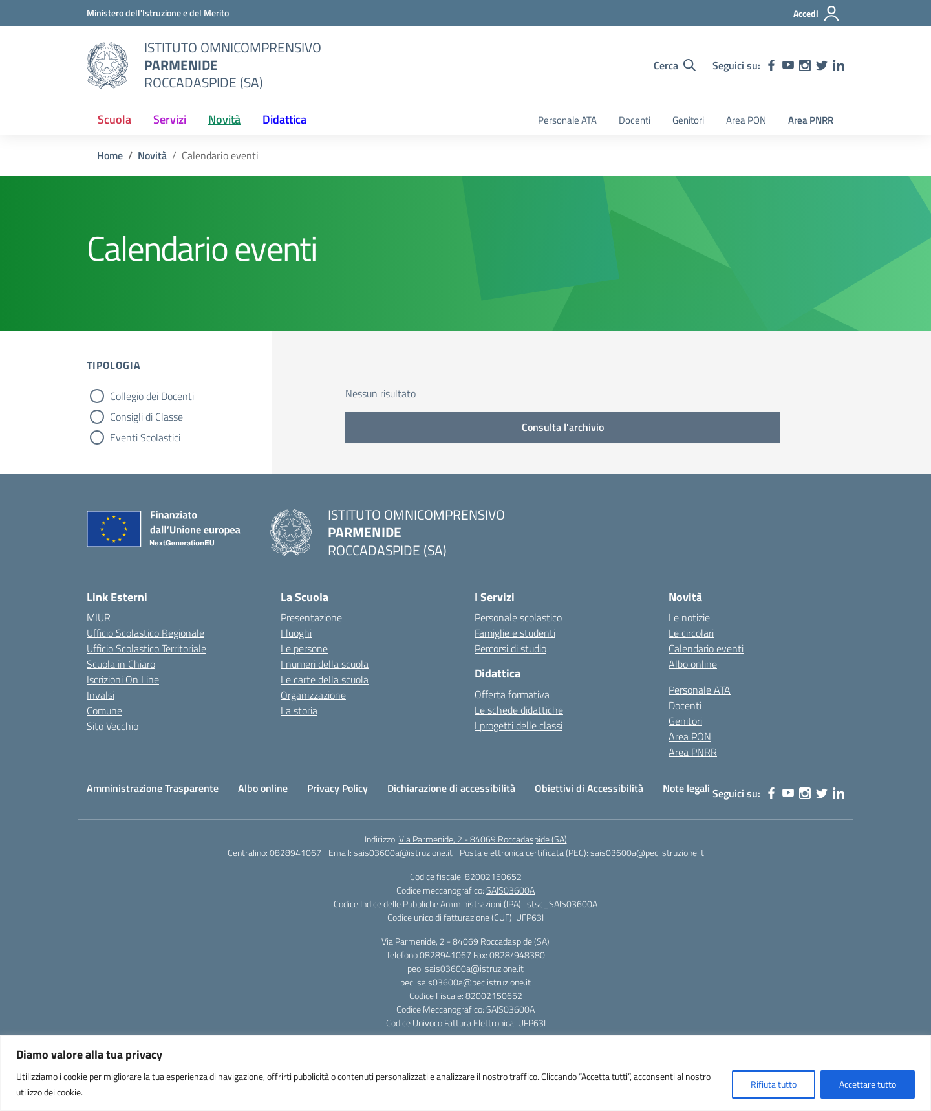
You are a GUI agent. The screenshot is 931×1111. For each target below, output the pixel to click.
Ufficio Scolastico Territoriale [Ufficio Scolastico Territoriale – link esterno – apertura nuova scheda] (146, 648)
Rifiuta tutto (774, 1084)
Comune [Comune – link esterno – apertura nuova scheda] (104, 710)
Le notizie (689, 617)
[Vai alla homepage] (107, 65)
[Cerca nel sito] (675, 65)
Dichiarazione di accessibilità (451, 788)
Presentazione (311, 617)
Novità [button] (224, 119)
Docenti (634, 120)
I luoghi (296, 633)
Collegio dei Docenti (152, 396)
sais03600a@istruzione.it (403, 852)
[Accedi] (816, 13)
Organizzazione (313, 695)
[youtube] (788, 65)
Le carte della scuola (325, 679)
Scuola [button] (114, 119)
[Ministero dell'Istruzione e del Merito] (158, 12)
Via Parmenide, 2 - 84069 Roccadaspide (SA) (483, 839)
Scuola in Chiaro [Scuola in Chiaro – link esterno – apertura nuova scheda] (121, 664)
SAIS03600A (510, 890)
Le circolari (691, 633)
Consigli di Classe (146, 416)
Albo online (693, 664)
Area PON (746, 120)
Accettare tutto (867, 1084)
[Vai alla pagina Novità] (152, 155)
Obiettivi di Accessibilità (589, 788)
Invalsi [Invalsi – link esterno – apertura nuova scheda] (100, 695)
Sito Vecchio (112, 726)
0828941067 (295, 852)
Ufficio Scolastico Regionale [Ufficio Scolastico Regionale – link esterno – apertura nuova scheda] (145, 633)
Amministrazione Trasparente (153, 788)
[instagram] (805, 65)
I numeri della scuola (325, 664)
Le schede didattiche (519, 710)
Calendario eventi (706, 648)
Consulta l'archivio (563, 427)
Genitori (688, 120)
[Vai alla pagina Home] (110, 155)
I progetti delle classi (518, 725)
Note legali (686, 788)
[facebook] (771, 65)
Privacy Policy (337, 788)
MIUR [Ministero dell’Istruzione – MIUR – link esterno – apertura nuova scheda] (99, 617)
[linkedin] (838, 65)
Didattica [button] (284, 119)
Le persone (304, 648)
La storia (299, 710)
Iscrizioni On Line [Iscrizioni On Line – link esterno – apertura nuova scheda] (123, 679)
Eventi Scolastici (145, 437)
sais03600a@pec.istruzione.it (647, 852)
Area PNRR (810, 120)
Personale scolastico (518, 617)
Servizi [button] (169, 119)
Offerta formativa (512, 694)
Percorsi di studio (510, 648)
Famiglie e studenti (515, 633)
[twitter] (822, 65)
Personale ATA (567, 120)
